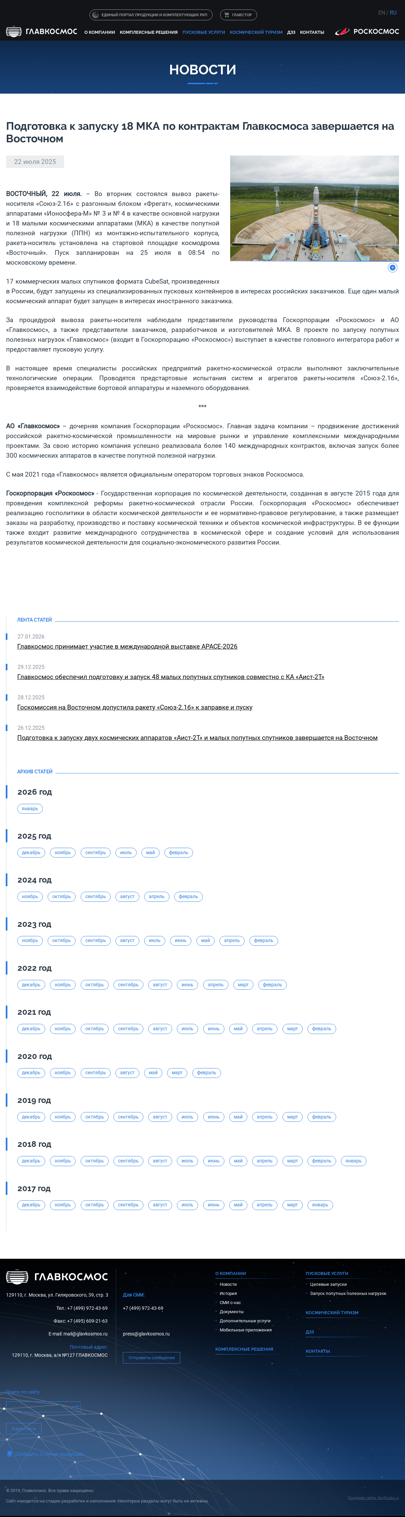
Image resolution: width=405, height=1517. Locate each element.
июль (126, 853)
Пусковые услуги (204, 32)
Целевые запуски (328, 1284)
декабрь (31, 853)
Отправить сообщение (152, 1357)
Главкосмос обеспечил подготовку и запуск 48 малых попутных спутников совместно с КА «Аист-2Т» (170, 677)
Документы (232, 1311)
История (228, 1293)
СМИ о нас (230, 1302)
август (127, 896)
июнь (181, 940)
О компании (99, 32)
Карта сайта (24, 1428)
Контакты (312, 32)
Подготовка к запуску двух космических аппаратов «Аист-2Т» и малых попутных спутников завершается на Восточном (197, 738)
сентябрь (95, 853)
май (150, 853)
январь (30, 809)
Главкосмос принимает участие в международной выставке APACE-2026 (127, 646)
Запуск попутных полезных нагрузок (348, 1293)
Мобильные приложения (246, 1329)
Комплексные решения (149, 32)
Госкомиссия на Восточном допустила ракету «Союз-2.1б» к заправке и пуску (134, 707)
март (243, 985)
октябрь (61, 896)
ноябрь (63, 853)
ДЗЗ (291, 32)
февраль (178, 853)
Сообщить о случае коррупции (49, 1454)
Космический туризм (256, 32)
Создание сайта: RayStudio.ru (373, 1498)
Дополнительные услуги (245, 1320)
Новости (228, 1284)
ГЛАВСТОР (242, 15)
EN (381, 12)
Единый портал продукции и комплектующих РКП (154, 15)
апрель (157, 896)
